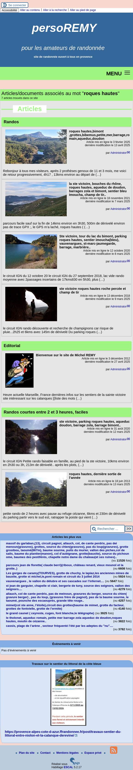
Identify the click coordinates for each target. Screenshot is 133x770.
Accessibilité (9, 10)
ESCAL (68, 767)
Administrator (118, 152)
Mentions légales (66, 752)
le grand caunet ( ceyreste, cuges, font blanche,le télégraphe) (50, 613)
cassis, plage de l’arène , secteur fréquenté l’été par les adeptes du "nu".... (59, 626)
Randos (11, 122)
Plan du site (25, 752)
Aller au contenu (30, 10)
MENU (114, 73)
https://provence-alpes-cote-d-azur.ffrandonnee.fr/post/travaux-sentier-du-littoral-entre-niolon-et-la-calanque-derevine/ (63, 733)
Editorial (12, 345)
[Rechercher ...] (107, 529)
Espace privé (91, 752)
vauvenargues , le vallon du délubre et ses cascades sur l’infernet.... (55, 581)
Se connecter (17, 5)
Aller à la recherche (55, 10)
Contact (44, 752)
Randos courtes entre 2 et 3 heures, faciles (46, 412)
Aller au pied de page (83, 10)
